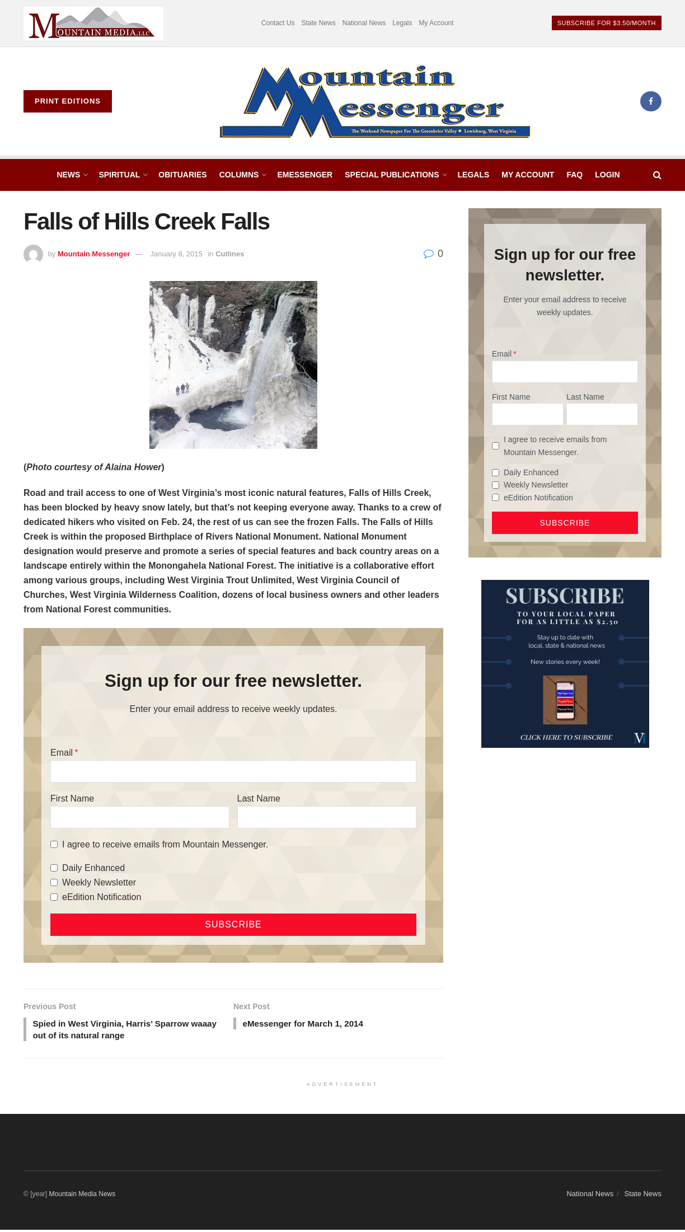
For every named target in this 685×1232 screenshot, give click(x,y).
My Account (436, 23)
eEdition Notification (101, 897)
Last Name (258, 798)
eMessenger (304, 174)
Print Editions (68, 101)
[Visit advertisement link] (93, 23)
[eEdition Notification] (54, 897)
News (68, 174)
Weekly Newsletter (99, 882)
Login (607, 174)
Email (61, 752)
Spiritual (119, 174)
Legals (402, 23)
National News (364, 23)
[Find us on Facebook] (650, 101)
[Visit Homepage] (376, 101)
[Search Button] (657, 175)
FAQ (574, 174)
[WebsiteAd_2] (565, 663)
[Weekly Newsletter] (54, 882)
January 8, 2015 (177, 254)
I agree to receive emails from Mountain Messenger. (165, 844)
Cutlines (229, 254)
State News (318, 23)
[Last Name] (326, 817)
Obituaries (182, 174)
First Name (72, 798)
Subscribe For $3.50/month (606, 23)
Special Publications (392, 174)
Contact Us (277, 23)
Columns (239, 174)
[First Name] (139, 817)
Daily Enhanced (93, 868)
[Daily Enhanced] (54, 868)
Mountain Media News (82, 1196)
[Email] (233, 771)
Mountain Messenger (94, 254)
